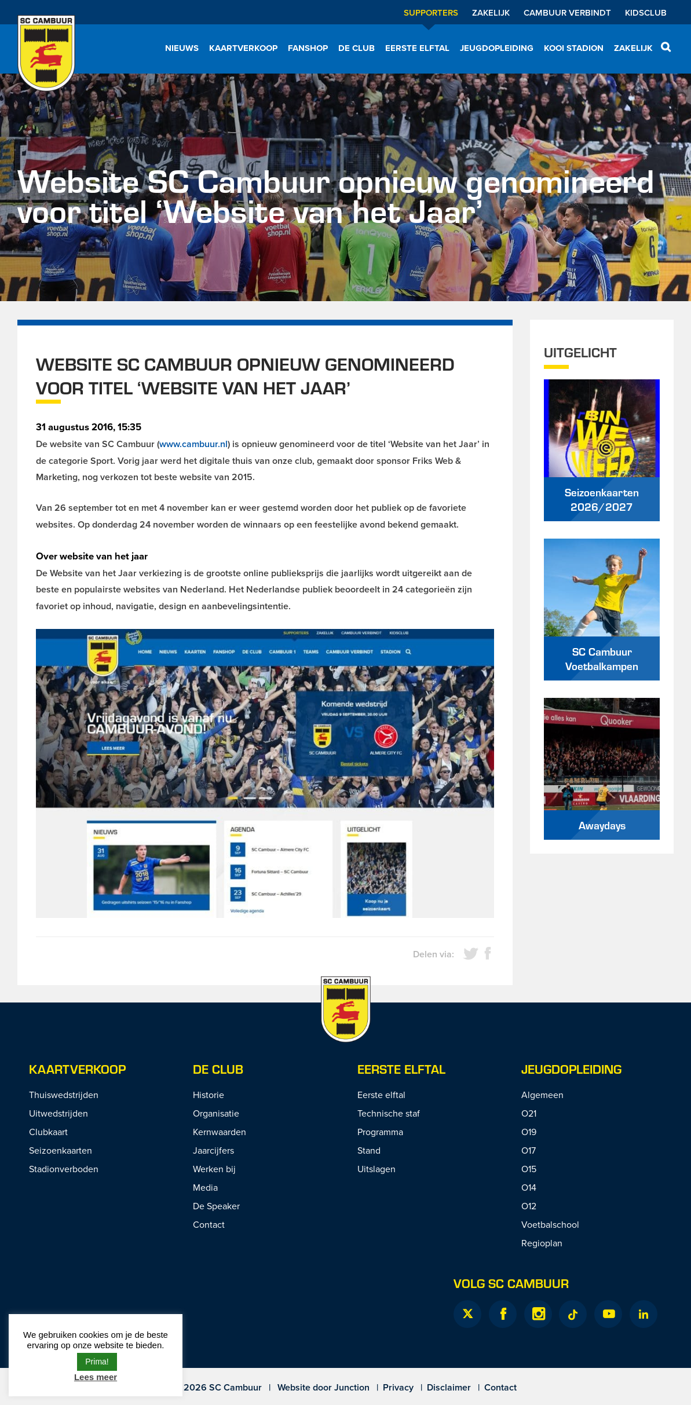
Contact (209, 1224)
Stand (369, 1150)
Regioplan (541, 1242)
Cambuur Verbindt (567, 12)
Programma (380, 1131)
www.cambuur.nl (193, 444)
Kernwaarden (219, 1131)
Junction (352, 1387)
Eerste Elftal (401, 1068)
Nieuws (182, 48)
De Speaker (216, 1205)
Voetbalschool (550, 1224)
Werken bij (214, 1168)
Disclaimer (449, 1387)
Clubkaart (48, 1131)
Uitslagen (376, 1168)
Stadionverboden (63, 1168)
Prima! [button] (96, 1361)
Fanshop (308, 48)
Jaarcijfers (213, 1150)
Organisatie (216, 1113)
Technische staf (388, 1113)
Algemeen (542, 1094)
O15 (528, 1168)
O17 (528, 1150)
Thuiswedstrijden (63, 1094)
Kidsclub (646, 12)
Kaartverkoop (243, 48)
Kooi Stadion (574, 48)
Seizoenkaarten (60, 1150)
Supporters (431, 12)
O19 (528, 1131)
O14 (528, 1187)
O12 (528, 1205)
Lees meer (95, 1377)
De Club (356, 48)
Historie (208, 1094)
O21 (528, 1113)
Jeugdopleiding (496, 48)
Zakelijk (491, 12)
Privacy (398, 1387)
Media (205, 1187)
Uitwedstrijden (58, 1113)
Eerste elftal (417, 48)
